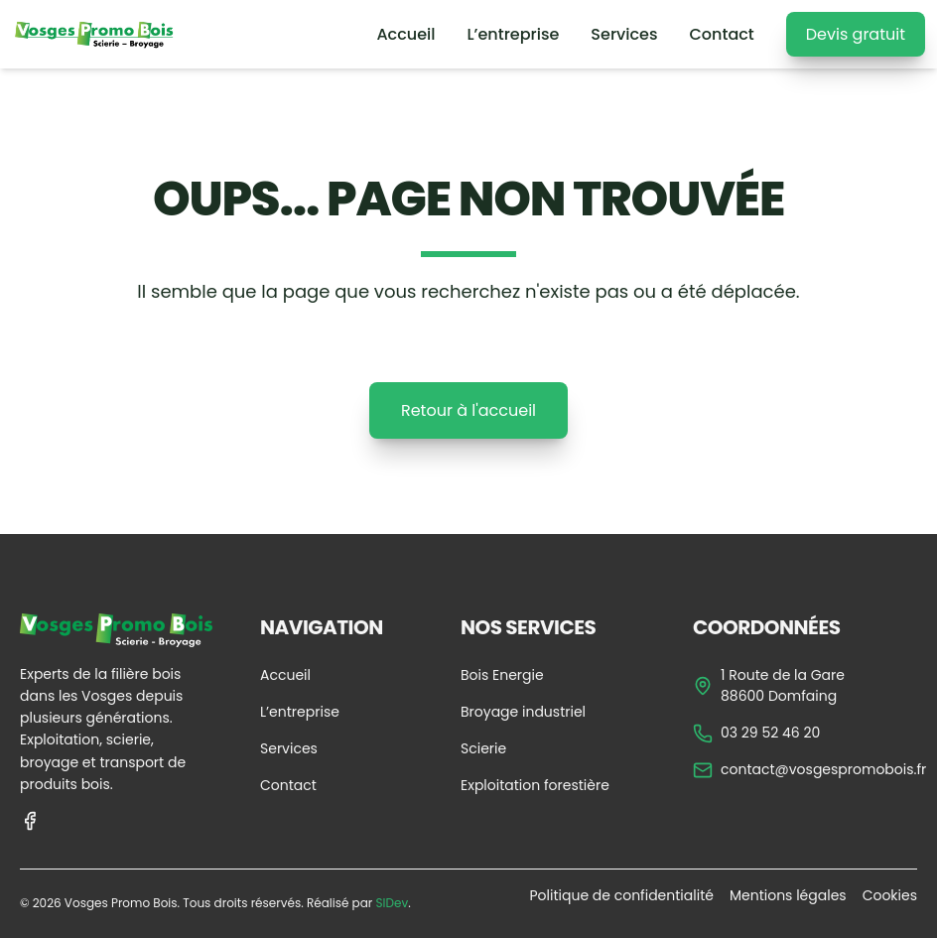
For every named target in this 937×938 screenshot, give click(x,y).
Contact (721, 34)
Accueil (405, 34)
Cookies (890, 895)
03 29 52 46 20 (756, 733)
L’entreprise (514, 34)
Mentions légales (788, 895)
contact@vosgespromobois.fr (809, 769)
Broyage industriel (523, 712)
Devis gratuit (855, 34)
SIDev (391, 902)
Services (624, 34)
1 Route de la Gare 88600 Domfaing (769, 685)
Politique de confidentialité (621, 895)
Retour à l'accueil (468, 410)
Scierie (483, 748)
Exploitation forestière (535, 785)
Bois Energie (502, 675)
